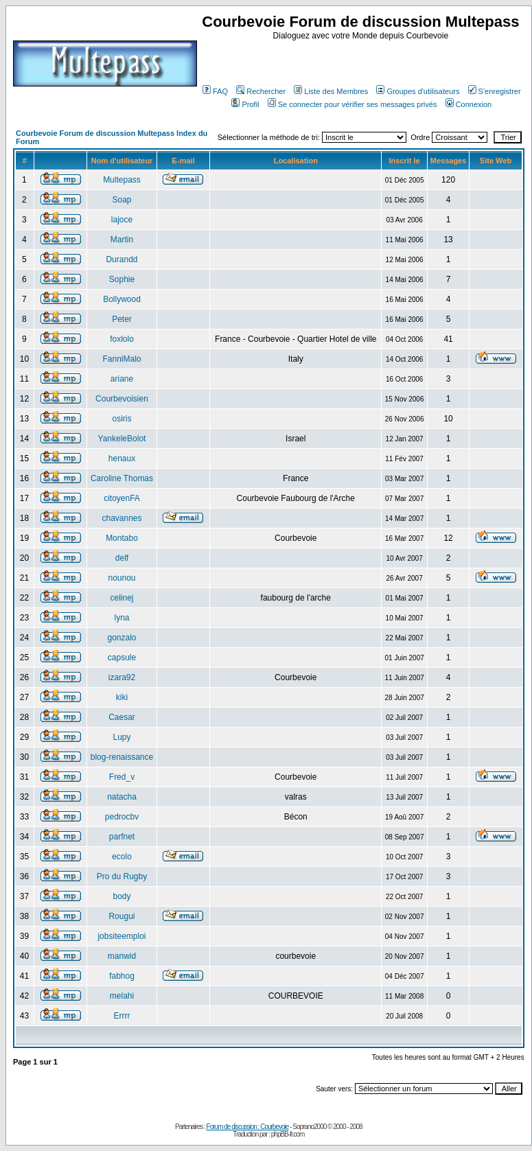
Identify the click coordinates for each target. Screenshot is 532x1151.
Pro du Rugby (122, 876)
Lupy (121, 737)
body (121, 896)
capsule (122, 657)
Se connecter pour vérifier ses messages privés (352, 104)
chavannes (121, 518)
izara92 (121, 677)
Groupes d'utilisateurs (417, 91)
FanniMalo (121, 359)
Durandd (121, 259)
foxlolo (122, 339)
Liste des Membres (331, 91)
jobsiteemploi (121, 936)
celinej (121, 598)
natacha (122, 797)
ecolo (122, 856)
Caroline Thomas (122, 478)
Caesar (121, 717)
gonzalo (121, 637)
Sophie (122, 279)
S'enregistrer (494, 91)
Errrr (121, 1016)
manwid (122, 956)
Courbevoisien (121, 399)
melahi (122, 996)
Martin (122, 239)
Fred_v (122, 777)
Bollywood (122, 299)
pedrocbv (122, 817)
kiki (122, 697)
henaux (121, 458)
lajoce (121, 219)
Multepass (122, 180)
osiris (121, 418)
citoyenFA (122, 498)
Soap (121, 200)
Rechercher (261, 91)
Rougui (121, 916)
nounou (121, 578)
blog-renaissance (122, 757)
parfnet (122, 836)
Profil (245, 104)
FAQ (215, 91)
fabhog (122, 976)
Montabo (122, 538)
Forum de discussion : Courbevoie (248, 1126)
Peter (122, 319)
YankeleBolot (122, 438)
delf (121, 558)
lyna (121, 618)
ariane (122, 379)
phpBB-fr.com (288, 1134)
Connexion (469, 104)
